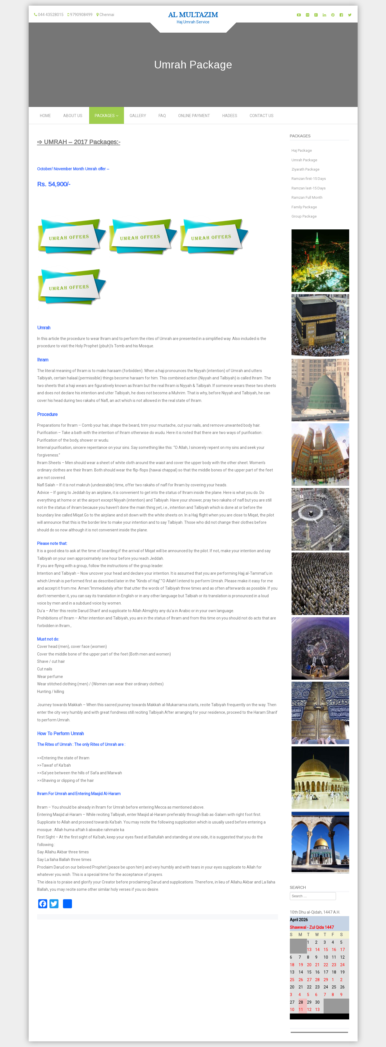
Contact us (262, 115)
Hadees (229, 115)
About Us (72, 115)
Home (45, 115)
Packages (105, 115)
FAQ (162, 115)
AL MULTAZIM (193, 15)
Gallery (138, 115)
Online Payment (194, 115)
